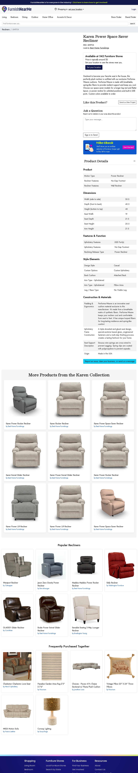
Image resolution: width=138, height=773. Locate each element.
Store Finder (116, 17)
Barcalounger (44, 588)
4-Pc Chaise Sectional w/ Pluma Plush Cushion (86, 685)
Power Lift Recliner (16, 526)
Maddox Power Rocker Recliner (85, 584)
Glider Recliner (13, 627)
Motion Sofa (11, 728)
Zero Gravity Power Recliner (48, 584)
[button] (110, 147)
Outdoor (34, 17)
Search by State (53, 769)
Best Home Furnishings (99, 48)
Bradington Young (80, 633)
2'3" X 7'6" (51, 685)
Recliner (10, 582)
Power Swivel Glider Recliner (65, 475)
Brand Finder (130, 17)
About (97, 765)
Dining (24, 17)
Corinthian (9, 630)
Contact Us (100, 769)
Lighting (44, 728)
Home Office (47, 17)
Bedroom (14, 17)
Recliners (6, 29)
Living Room (29, 765)
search (132, 23)
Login (133, 9)
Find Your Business (80, 765)
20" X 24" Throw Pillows (120, 685)
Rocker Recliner (59, 423)
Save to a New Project (127, 102)
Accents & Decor (64, 17)
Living (4, 17)
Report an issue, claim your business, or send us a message (110, 361)
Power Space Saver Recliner (108, 423)
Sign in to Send (91, 135)
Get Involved (78, 769)
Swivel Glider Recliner (18, 475)
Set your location (94, 67)
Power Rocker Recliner (18, 423)
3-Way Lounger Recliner (85, 629)
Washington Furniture (116, 585)
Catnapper (9, 585)
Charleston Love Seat (16, 683)
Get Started (128, 147)
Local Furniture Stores (56, 765)
